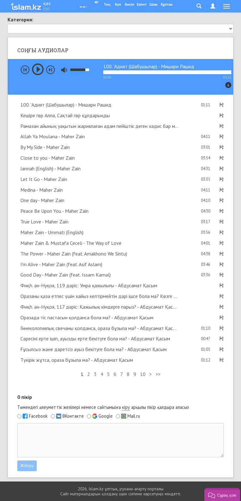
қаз (47, 3)
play (38, 69)
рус (46, 8)
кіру (126, 407)
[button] (222, 494)
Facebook (38, 416)
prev (25, 69)
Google (106, 416)
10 (143, 374)
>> (158, 374)
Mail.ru (133, 416)
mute (64, 70)
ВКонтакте (73, 416)
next (50, 69)
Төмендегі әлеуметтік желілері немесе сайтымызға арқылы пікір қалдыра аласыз (103, 407)
